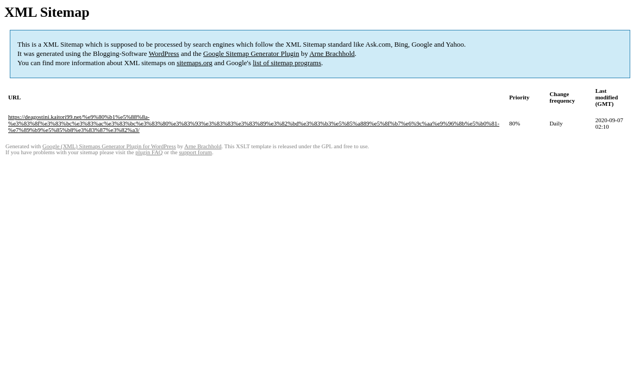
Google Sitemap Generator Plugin (251, 53)
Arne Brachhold (331, 53)
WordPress (164, 53)
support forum (195, 152)
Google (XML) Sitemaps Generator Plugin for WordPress (109, 146)
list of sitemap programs (287, 63)
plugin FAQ (148, 152)
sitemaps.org (194, 63)
